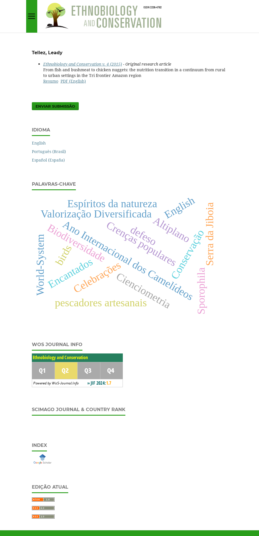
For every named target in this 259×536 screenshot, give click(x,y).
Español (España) (48, 160)
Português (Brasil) (49, 151)
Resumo (50, 81)
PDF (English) (73, 81)
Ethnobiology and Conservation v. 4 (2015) (82, 64)
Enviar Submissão (55, 106)
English (39, 143)
